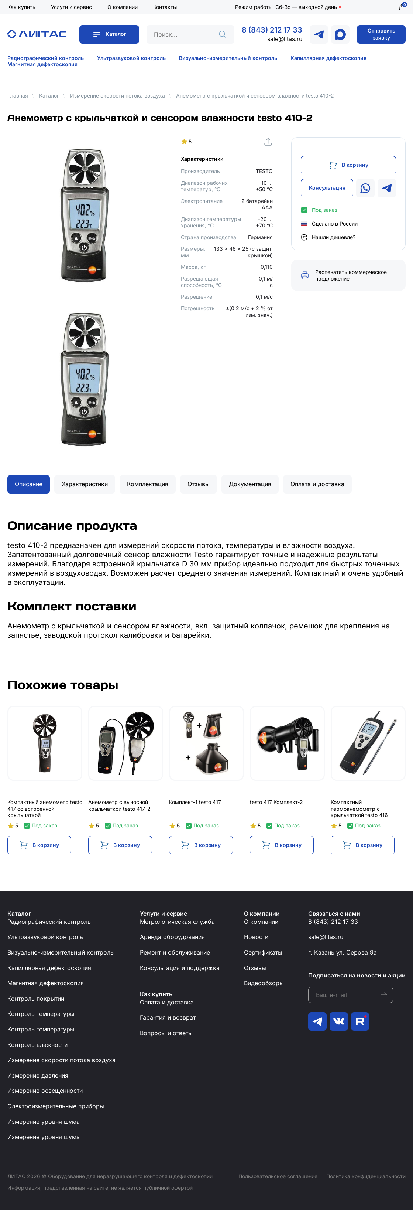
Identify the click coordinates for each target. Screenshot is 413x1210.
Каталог (116, 34)
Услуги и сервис (71, 7)
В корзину (355, 165)
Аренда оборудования (172, 936)
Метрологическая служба (177, 921)
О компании (122, 7)
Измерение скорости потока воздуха (117, 95)
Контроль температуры (41, 1013)
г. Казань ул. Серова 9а (342, 952)
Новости (256, 936)
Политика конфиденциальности (366, 1176)
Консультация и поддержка (180, 968)
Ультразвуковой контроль (131, 58)
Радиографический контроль (45, 58)
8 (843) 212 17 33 (272, 30)
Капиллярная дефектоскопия (328, 58)
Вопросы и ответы (166, 1033)
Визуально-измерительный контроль (228, 58)
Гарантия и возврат (168, 1017)
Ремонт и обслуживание (175, 952)
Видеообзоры (264, 983)
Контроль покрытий (35, 998)
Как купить (21, 7)
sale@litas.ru (284, 39)
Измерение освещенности (45, 1090)
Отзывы (255, 968)
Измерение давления (37, 1075)
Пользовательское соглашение (277, 1176)
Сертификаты (263, 952)
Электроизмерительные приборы (55, 1106)
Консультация (327, 187)
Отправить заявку (381, 34)
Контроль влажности (37, 1044)
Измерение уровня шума (43, 1121)
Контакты (165, 7)
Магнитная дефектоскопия (42, 64)
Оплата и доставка (167, 1002)
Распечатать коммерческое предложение (351, 275)
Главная (17, 95)
